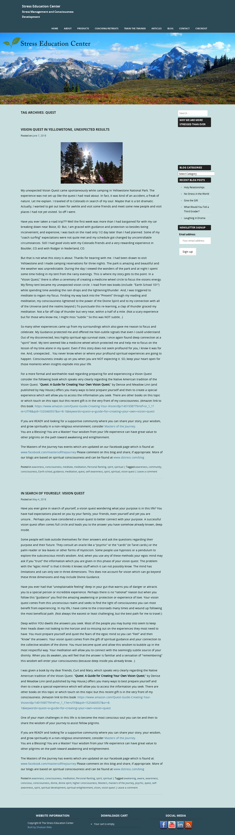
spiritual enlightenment (80, 787)
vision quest (128, 471)
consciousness (53, 466)
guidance (58, 471)
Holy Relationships (194, 187)
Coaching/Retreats (106, 28)
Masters (102, 783)
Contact (184, 28)
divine (54, 783)
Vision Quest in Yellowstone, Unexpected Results (65, 129)
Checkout (201, 28)
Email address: (187, 234)
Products (83, 28)
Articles (156, 28)
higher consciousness (85, 783)
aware (140, 778)
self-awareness (94, 471)
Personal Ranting (96, 466)
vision (97, 787)
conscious (26, 783)
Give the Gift (191, 200)
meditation (80, 466)
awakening (130, 778)
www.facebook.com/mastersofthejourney (48, 452)
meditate (68, 466)
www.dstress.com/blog (129, 457)
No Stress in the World (196, 193)
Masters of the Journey (119, 426)
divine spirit (64, 783)
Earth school (45, 471)
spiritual (118, 466)
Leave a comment (147, 471)
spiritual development (53, 787)
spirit (110, 466)
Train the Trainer (135, 28)
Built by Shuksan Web (40, 827)
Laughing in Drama (194, 218)
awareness (38, 466)
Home (54, 28)
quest (81, 471)
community (155, 466)
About (68, 28)
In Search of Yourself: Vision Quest (53, 493)
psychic (139, 783)
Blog (170, 28)
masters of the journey (121, 783)
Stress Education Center (41, 6)
